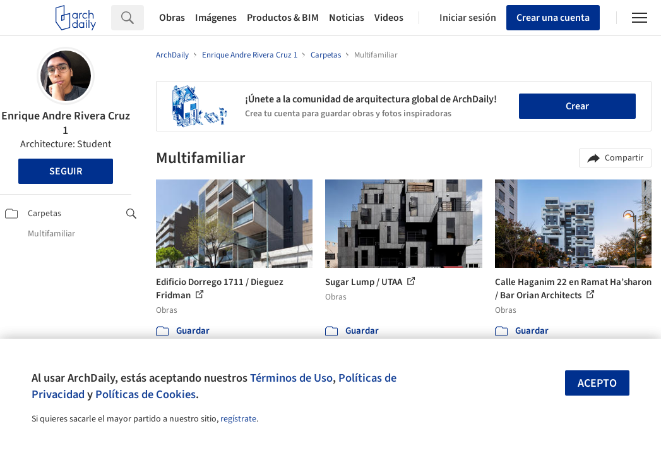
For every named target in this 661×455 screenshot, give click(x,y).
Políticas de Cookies (145, 394)
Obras (172, 18)
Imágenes (216, 18)
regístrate (238, 419)
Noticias (346, 18)
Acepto (597, 383)
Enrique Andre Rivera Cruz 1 (65, 123)
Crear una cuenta (553, 18)
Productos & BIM (283, 18)
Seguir (65, 171)
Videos (388, 18)
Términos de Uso (291, 378)
